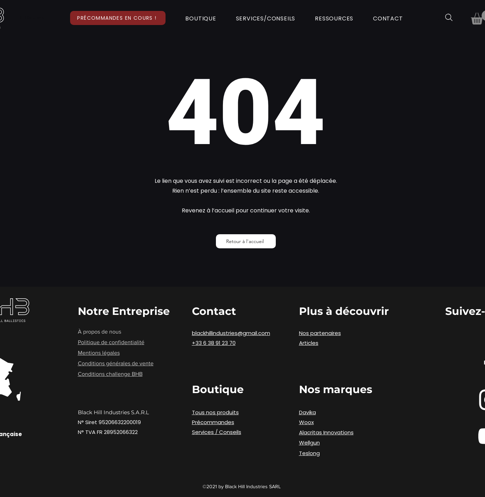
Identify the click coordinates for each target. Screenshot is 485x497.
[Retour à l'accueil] (246, 241)
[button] (201, 18)
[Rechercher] (449, 17)
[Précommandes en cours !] (118, 18)
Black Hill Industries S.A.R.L (113, 412)
